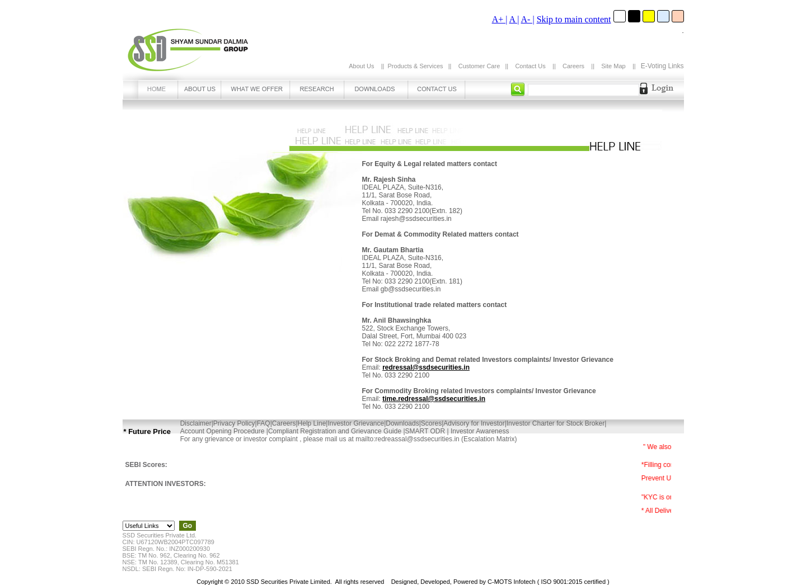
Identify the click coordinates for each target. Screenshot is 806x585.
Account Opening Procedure (223, 431)
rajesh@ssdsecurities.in (416, 219)
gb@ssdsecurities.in (411, 289)
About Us (361, 66)
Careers (573, 66)
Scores (431, 423)
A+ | (500, 19)
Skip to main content (574, 19)
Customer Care (479, 66)
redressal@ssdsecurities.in (426, 367)
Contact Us (530, 66)
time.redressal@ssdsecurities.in (433, 399)
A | (514, 19)
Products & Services (415, 66)
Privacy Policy (234, 423)
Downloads (402, 423)
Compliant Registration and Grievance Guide (335, 431)
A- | (528, 19)
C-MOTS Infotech (512, 581)
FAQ (263, 423)
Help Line (312, 423)
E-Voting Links (662, 66)
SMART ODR (426, 431)
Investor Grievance (355, 423)
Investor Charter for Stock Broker (555, 423)
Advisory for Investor (473, 423)
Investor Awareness (479, 431)
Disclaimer (196, 423)
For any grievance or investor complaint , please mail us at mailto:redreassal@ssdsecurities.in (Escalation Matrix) (348, 439)
